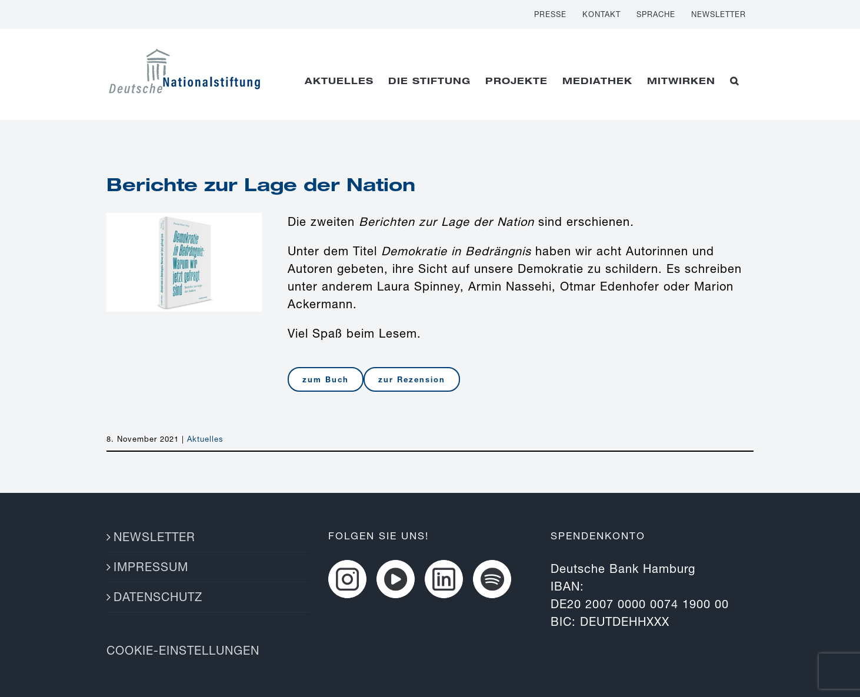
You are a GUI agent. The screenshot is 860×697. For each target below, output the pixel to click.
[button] (734, 80)
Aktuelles (205, 438)
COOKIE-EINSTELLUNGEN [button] (182, 650)
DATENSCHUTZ (158, 596)
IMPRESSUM (151, 566)
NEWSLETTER (154, 536)
